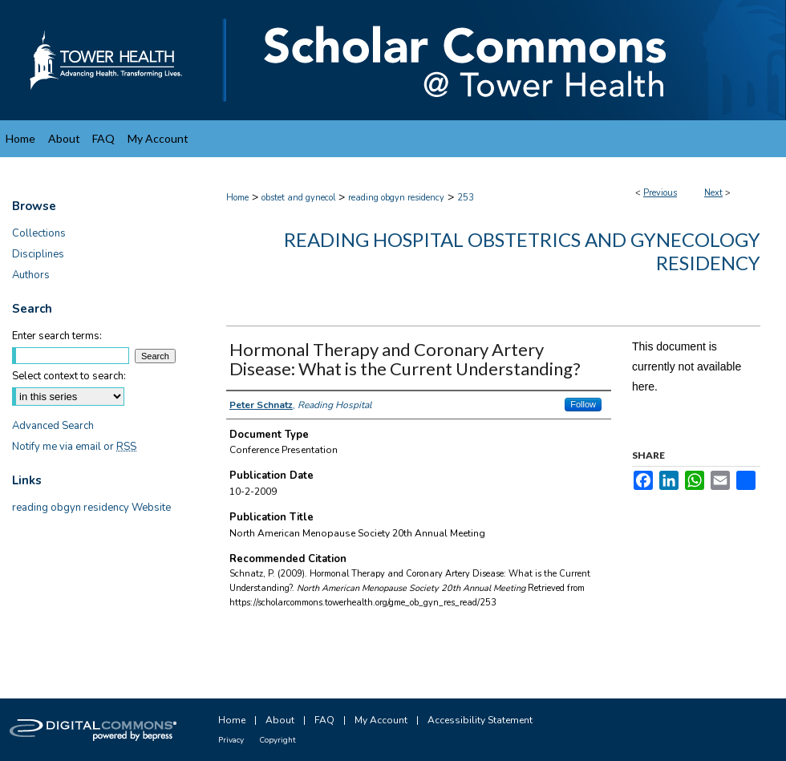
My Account (381, 720)
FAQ (324, 720)
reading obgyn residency (396, 198)
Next (713, 193)
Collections (39, 233)
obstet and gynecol (298, 198)
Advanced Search (53, 426)
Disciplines (38, 254)
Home (237, 198)
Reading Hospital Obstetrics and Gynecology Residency (522, 251)
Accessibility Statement (480, 720)
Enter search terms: (57, 336)
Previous (660, 193)
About (279, 720)
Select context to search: (69, 376)
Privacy (231, 740)
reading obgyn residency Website (91, 507)
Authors (31, 275)
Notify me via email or (74, 446)
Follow (583, 404)
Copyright (277, 740)
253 (465, 198)
